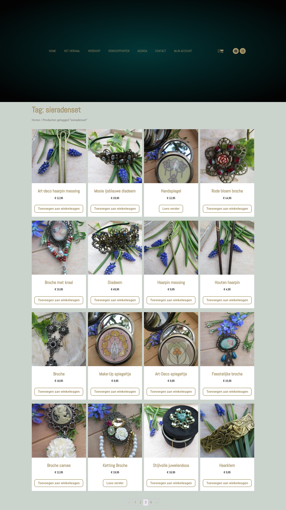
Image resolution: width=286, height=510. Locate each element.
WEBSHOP (94, 51)
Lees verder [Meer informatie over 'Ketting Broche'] (115, 483)
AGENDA (142, 51)
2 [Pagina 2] (140, 502)
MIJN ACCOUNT (183, 51)
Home (36, 120)
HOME (52, 51)
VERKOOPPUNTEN (118, 51)
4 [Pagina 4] (151, 502)
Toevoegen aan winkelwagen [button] (59, 209)
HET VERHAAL (72, 51)
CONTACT (160, 51)
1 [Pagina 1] (135, 502)
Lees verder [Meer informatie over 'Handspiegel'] (171, 209)
